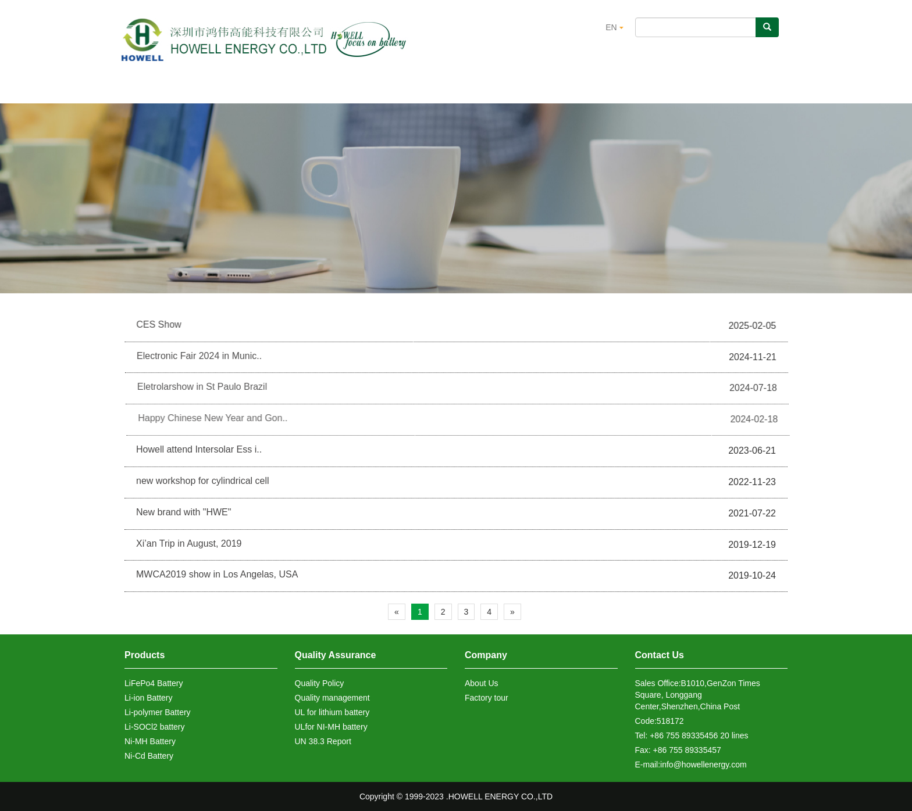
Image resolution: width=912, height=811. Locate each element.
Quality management (332, 697)
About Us (481, 683)
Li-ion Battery (148, 697)
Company (486, 655)
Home (134, 90)
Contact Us (707, 90)
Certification (535, 90)
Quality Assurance (421, 90)
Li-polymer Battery (157, 712)
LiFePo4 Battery (153, 683)
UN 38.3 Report (323, 741)
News (622, 90)
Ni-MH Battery (150, 741)
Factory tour (486, 697)
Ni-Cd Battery (148, 755)
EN (614, 27)
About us (215, 90)
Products (308, 90)
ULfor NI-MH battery (331, 726)
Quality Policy (319, 683)
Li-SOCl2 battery (154, 726)
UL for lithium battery (332, 712)
